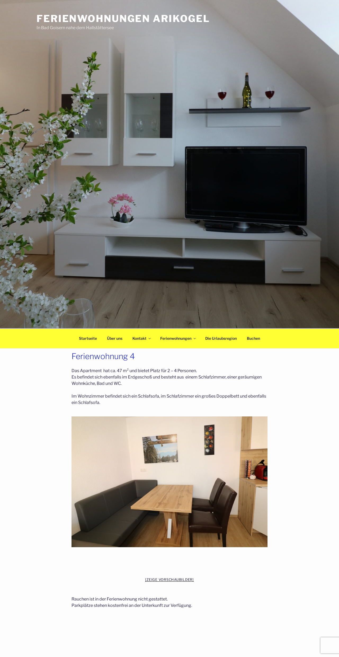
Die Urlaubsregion (221, 338)
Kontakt (141, 338)
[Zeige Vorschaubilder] (169, 579)
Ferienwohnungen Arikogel (123, 18)
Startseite (88, 338)
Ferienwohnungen (178, 338)
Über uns (114, 338)
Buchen (253, 338)
